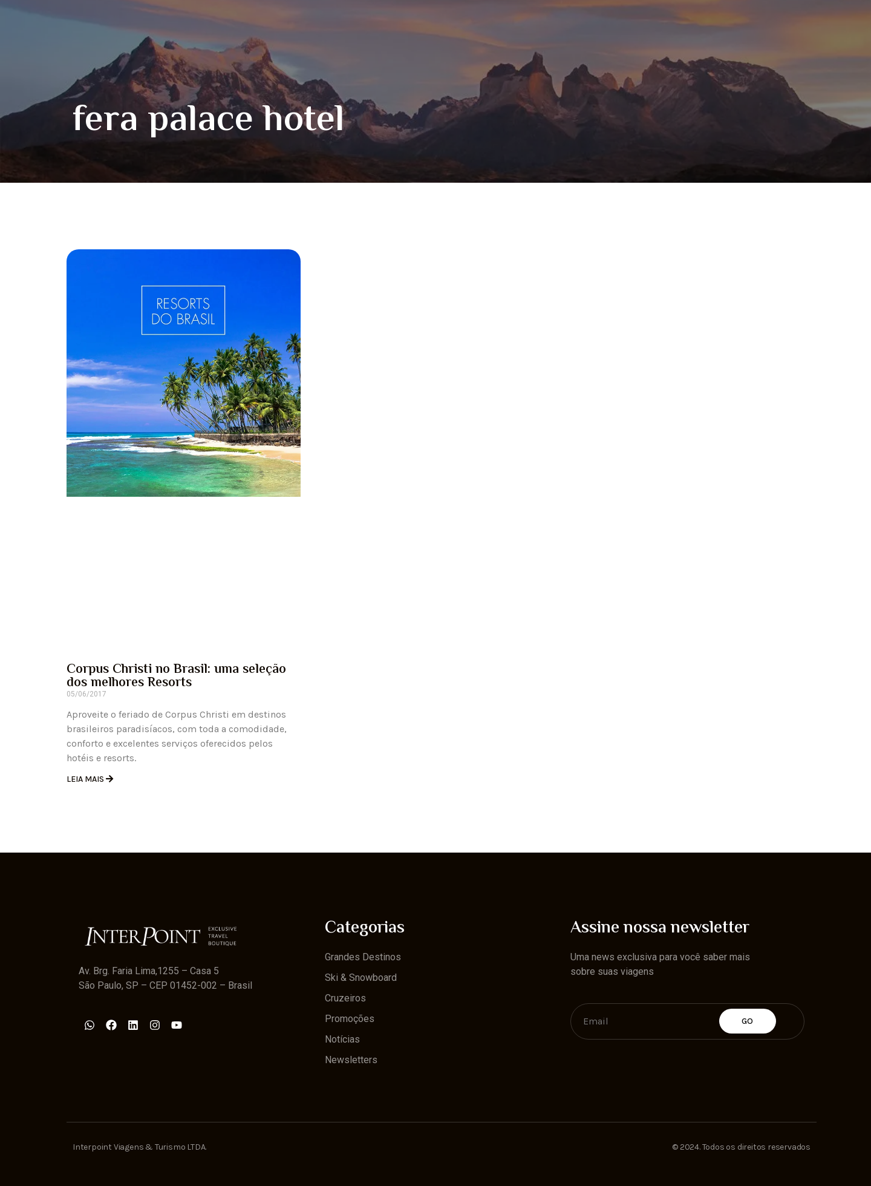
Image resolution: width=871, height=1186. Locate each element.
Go (748, 1021)
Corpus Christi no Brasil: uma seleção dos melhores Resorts (176, 676)
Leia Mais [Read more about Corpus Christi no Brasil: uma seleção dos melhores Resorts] (86, 779)
